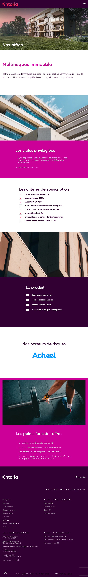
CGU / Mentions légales (63, 574)
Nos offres (6, 503)
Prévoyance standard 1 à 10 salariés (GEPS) (10, 537)
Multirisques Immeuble (51, 543)
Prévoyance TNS (49, 506)
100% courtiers (8, 506)
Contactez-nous (8, 527)
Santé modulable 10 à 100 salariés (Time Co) (12, 556)
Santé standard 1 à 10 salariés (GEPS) (10, 551)
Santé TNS (47, 510)
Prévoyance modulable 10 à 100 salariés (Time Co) (12, 542)
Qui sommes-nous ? (9, 510)
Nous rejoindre (8, 513)
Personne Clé (48, 503)
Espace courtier (75, 489)
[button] (5, 573)
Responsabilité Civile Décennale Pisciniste (58, 539)
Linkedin (80, 477)
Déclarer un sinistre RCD (11, 523)
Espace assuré (54, 489)
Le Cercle (6, 520)
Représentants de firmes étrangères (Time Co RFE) (20, 546)
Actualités (6, 517)
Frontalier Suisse (49, 513)
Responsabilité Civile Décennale (55, 536)
